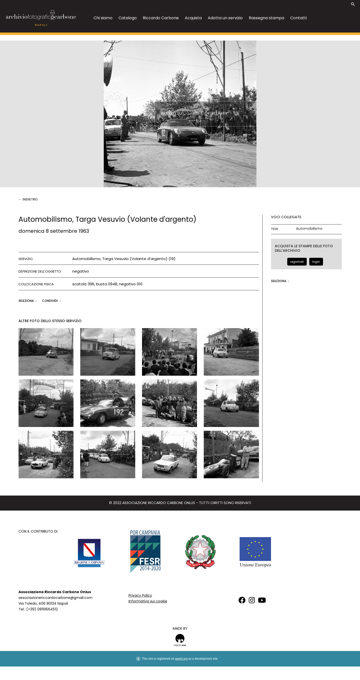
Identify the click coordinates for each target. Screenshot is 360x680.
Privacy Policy (140, 595)
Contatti (298, 18)
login (316, 262)
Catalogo (127, 18)
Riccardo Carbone (161, 18)
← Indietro (28, 199)
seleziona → (28, 301)
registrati (297, 262)
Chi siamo (103, 18)
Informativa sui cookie (147, 601)
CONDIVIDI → (52, 301)
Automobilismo (309, 229)
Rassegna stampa (266, 18)
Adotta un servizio (225, 18)
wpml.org (181, 658)
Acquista (193, 18)
